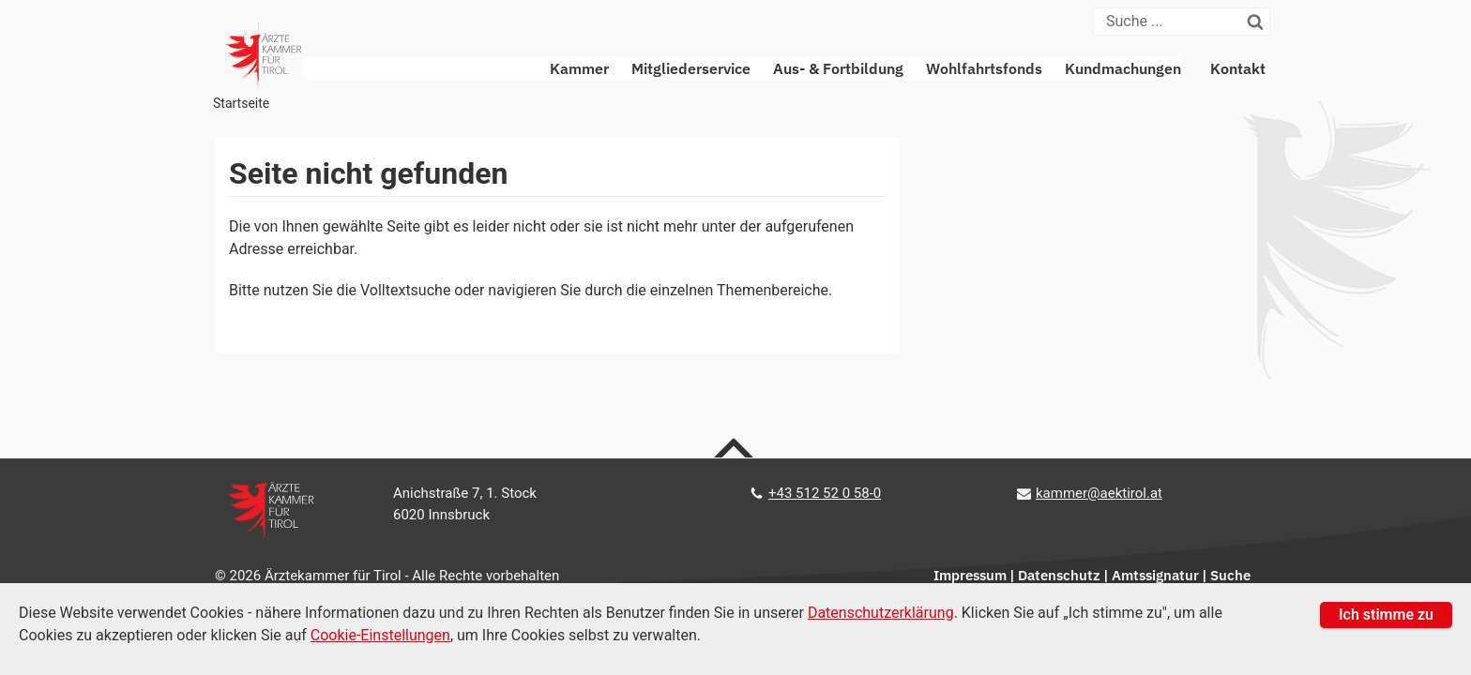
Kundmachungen (1123, 68)
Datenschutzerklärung (881, 613)
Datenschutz (1059, 575)
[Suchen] (1256, 21)
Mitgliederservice (691, 68)
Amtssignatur (1155, 575)
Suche (1230, 575)
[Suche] (1168, 21)
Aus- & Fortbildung (838, 68)
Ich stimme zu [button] (1386, 614)
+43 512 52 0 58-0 (824, 493)
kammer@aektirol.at (1099, 493)
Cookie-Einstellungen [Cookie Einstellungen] (380, 635)
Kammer (579, 68)
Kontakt (1238, 68)
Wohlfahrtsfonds (984, 68)
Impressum (970, 575)
